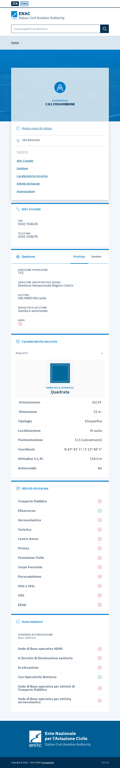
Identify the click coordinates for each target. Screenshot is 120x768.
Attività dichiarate (28, 183)
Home (15, 42)
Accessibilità (48, 762)
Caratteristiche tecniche (32, 176)
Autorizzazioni (26, 191)
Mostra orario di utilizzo (37, 128)
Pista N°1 (22, 353)
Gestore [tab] (96, 256)
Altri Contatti (25, 161)
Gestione (22, 168)
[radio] (24, 3)
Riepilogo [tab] (79, 256)
